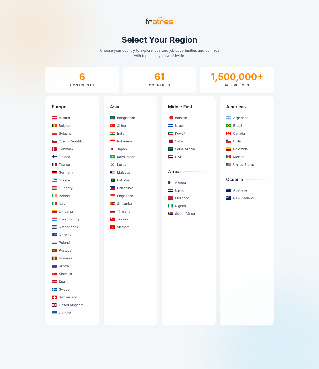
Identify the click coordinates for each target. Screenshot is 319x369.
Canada (235, 133)
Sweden (61, 289)
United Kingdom (67, 305)
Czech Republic (67, 141)
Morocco (178, 198)
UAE (175, 157)
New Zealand (240, 198)
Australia (236, 190)
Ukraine (61, 313)
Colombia (237, 149)
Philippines (122, 188)
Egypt (176, 190)
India (117, 133)
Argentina (237, 118)
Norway (61, 235)
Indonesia (121, 141)
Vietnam (119, 227)
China (118, 126)
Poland (61, 243)
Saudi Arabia (181, 149)
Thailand (120, 211)
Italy (58, 204)
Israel (176, 126)
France (61, 165)
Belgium (61, 126)
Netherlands (65, 227)
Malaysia (120, 172)
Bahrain (177, 118)
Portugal (62, 250)
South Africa (181, 214)
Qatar (176, 141)
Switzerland (64, 297)
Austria (61, 118)
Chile (233, 141)
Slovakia (62, 274)
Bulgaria (62, 133)
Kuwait (176, 133)
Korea (118, 165)
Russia (60, 266)
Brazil (234, 126)
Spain (60, 282)
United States (240, 165)
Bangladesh (122, 118)
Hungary (62, 188)
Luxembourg (65, 219)
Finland (61, 157)
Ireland (61, 196)
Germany (62, 172)
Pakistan (120, 180)
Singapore (121, 196)
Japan (118, 149)
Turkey (119, 219)
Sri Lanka (121, 204)
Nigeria (177, 206)
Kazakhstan (122, 157)
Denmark (62, 149)
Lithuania (62, 211)
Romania (62, 258)
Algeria (177, 182)
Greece (61, 180)
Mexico (235, 157)
